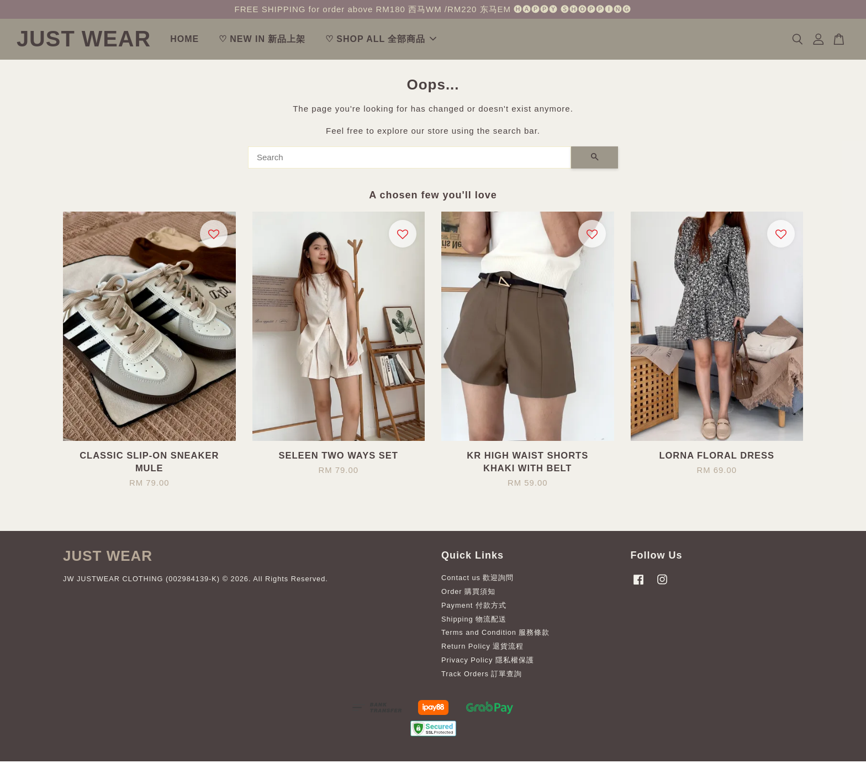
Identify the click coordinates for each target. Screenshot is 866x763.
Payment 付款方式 (473, 607)
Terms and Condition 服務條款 (495, 634)
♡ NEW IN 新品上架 (288, 40)
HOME (211, 40)
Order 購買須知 (468, 593)
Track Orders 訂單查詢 (481, 676)
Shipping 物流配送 (473, 621)
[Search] (409, 159)
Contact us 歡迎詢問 (477, 580)
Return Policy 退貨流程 (482, 648)
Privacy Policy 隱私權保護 (487, 662)
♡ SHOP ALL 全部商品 (407, 40)
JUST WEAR (97, 40)
